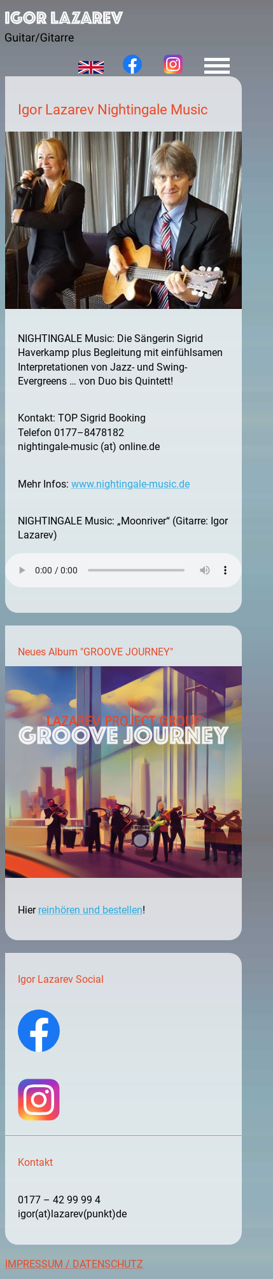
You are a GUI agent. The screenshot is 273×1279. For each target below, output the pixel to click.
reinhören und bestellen (90, 910)
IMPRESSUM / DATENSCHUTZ (74, 1264)
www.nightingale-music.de (130, 484)
